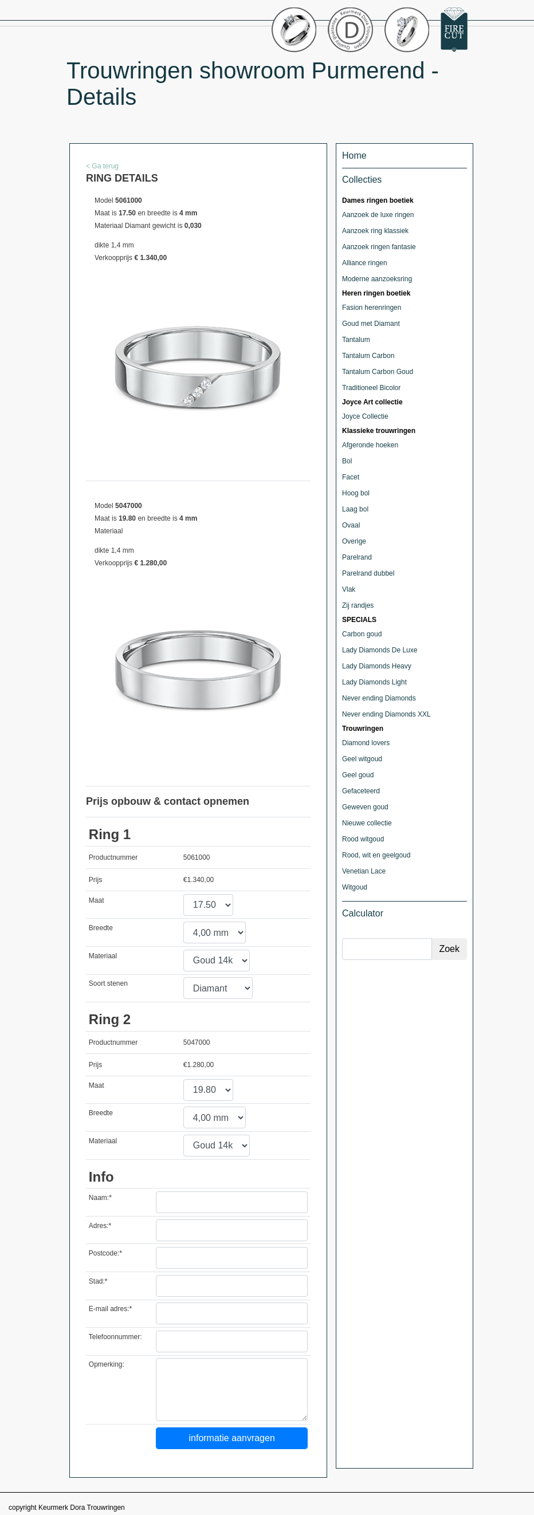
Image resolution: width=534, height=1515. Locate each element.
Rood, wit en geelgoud (376, 855)
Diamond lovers (366, 743)
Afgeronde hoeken (370, 445)
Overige (354, 541)
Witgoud (354, 887)
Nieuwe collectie (367, 823)
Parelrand (357, 557)
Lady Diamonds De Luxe (379, 650)
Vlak (348, 589)
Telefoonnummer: (115, 1337)
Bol (347, 461)
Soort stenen (108, 983)
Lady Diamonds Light (374, 682)
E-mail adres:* (110, 1309)
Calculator (362, 913)
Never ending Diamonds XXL (386, 714)
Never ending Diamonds (379, 698)
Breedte (101, 928)
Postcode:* (105, 1253)
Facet (350, 477)
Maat (96, 900)
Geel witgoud (362, 759)
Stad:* (98, 1281)
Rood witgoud (363, 839)
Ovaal (351, 525)
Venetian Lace (364, 871)
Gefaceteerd (361, 791)
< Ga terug (102, 166)
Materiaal (103, 956)
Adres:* (100, 1226)
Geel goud (358, 775)
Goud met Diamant (371, 324)
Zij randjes (358, 605)
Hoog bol (356, 493)
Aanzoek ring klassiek (375, 231)
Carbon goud (362, 634)
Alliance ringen (364, 263)
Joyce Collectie (365, 416)
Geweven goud (365, 807)
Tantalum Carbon (368, 356)
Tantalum (356, 340)
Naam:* (100, 1198)
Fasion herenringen (371, 308)
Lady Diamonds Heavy (376, 666)
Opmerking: (106, 1364)
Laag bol (355, 509)
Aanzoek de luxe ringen (378, 215)
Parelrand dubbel (368, 573)
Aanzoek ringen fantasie (379, 247)
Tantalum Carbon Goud (377, 372)
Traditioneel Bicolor (371, 388)
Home (354, 155)
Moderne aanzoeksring (377, 279)
